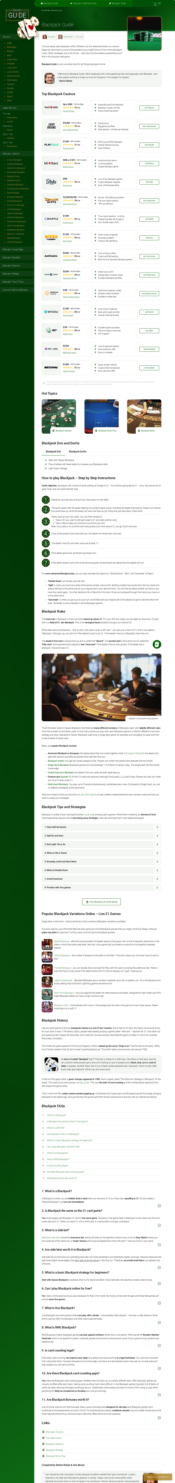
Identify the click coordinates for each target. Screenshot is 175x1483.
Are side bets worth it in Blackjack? (63, 1134)
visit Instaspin (149, 368)
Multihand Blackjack (15, 217)
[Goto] (101, 901)
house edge (89, 814)
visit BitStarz (149, 163)
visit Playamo (149, 108)
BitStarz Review (68, 167)
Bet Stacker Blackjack (16, 172)
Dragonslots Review (70, 204)
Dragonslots (12, 59)
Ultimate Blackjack (14, 242)
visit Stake (149, 182)
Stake (9, 100)
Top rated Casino (54, 1438)
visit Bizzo (149, 238)
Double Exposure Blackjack (18, 189)
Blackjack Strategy (11, 273)
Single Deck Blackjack (15, 230)
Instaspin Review (69, 371)
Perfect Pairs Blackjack (16, 221)
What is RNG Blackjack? (58, 1159)
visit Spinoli (149, 312)
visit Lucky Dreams (149, 126)
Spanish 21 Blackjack (15, 234)
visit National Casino (149, 293)
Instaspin (11, 63)
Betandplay (11, 47)
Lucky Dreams (13, 72)
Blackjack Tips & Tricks (13, 281)
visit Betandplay (149, 349)
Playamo (10, 84)
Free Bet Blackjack (14, 201)
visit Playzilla (149, 145)
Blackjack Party (13, 176)
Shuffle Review (68, 223)
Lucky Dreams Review (70, 130)
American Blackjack (15, 164)
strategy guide (82, 1082)
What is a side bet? (55, 1127)
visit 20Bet (149, 331)
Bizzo (9, 55)
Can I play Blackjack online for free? (63, 1146)
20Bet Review (67, 334)
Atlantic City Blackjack (16, 168)
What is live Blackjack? (57, 1153)
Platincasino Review (70, 278)
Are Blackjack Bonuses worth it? (62, 1178)
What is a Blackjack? (56, 1115)
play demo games (89, 794)
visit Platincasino (149, 275)
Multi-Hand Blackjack (58, 784)
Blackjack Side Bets (11, 257)
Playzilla (10, 88)
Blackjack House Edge (13, 249)
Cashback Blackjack (15, 184)
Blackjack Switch (14, 180)
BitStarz (10, 51)
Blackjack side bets (51, 1237)
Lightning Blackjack (15, 213)
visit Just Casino (149, 256)
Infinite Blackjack (14, 209)
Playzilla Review (68, 148)
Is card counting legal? (57, 1165)
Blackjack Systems (11, 265)
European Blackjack (15, 197)
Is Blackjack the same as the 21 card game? (67, 1121)
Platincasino (12, 80)
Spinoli (9, 96)
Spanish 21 (65, 776)
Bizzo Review (67, 241)
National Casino (13, 76)
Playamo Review (68, 111)
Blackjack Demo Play (55, 1456)
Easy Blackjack (13, 193)
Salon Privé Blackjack (15, 226)
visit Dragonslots (149, 200)
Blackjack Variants (11, 153)
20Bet (9, 43)
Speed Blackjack (13, 238)
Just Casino (12, 68)
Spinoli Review (68, 315)
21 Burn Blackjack (14, 160)
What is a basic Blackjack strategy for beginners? (70, 1140)
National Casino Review (71, 297)
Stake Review (67, 185)
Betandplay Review (69, 353)
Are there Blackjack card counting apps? (65, 1172)
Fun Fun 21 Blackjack (15, 205)
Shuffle (10, 92)
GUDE (17, 15)
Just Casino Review (70, 260)
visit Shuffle (149, 219)
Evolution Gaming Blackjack (15, 290)
